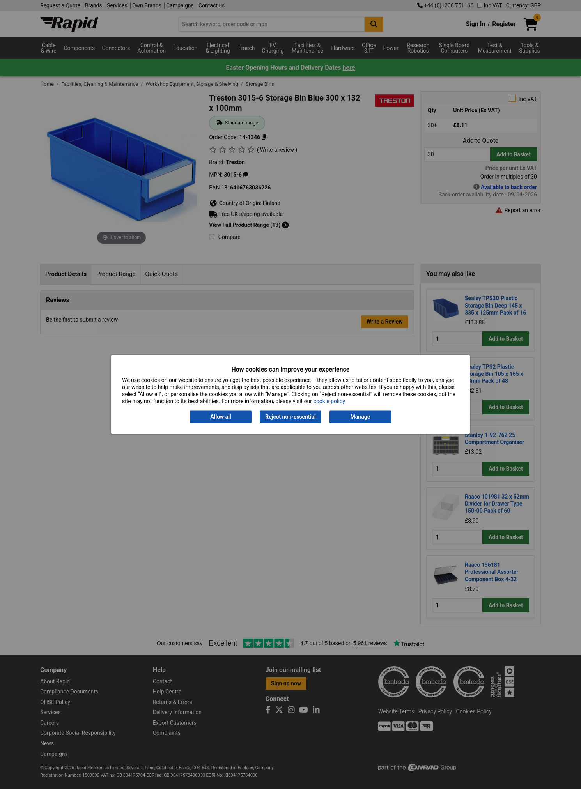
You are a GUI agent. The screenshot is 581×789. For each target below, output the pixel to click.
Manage (360, 417)
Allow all (220, 417)
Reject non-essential (290, 417)
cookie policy (329, 401)
